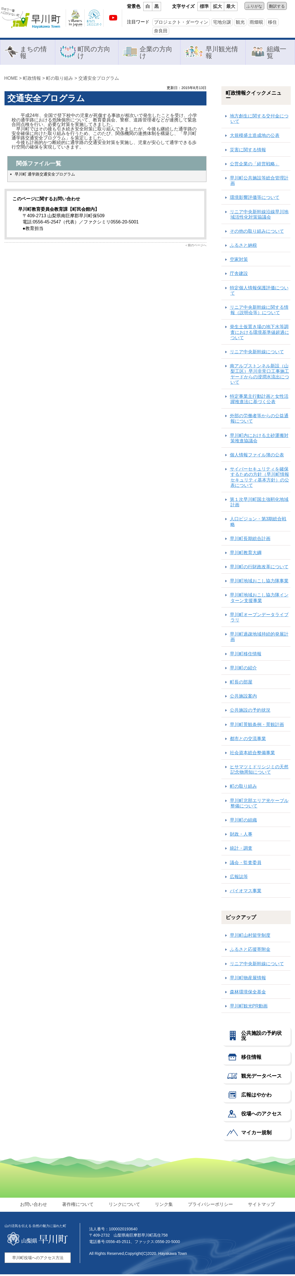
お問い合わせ (35, 1206)
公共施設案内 (243, 697)
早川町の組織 (243, 821)
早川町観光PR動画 (249, 1007)
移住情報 (251, 1059)
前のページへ (197, 246)
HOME (11, 79)
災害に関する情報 (248, 151)
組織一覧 (276, 53)
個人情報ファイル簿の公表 (257, 456)
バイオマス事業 (245, 892)
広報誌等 (239, 878)
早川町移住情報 (245, 655)
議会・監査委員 (245, 864)
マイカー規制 (256, 1134)
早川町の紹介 (243, 669)
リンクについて (124, 1206)
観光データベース (261, 1077)
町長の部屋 (241, 683)
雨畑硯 (256, 22)
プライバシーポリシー (209, 1206)
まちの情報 (33, 53)
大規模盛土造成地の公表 (254, 137)
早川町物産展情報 (248, 979)
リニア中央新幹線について (257, 353)
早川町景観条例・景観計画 (257, 726)
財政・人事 (241, 835)
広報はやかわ (256, 1096)
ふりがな (254, 6)
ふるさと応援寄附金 (250, 951)
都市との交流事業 (248, 740)
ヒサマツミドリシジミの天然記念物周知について (259, 771)
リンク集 (164, 1206)
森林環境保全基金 (248, 993)
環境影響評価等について (254, 199)
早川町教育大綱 (245, 554)
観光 (240, 22)
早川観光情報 (222, 53)
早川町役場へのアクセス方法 (37, 1259)
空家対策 (239, 261)
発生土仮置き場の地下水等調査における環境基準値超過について (259, 333)
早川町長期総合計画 (250, 540)
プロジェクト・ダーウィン (181, 22)
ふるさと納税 (243, 247)
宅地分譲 (222, 22)
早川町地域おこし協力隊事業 (259, 582)
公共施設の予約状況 (250, 711)
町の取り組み (59, 79)
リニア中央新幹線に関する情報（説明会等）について (259, 312)
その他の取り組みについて (257, 232)
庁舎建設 (239, 275)
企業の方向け (156, 53)
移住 (272, 22)
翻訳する (277, 6)
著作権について (79, 1206)
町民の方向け (94, 53)
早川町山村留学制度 (250, 937)
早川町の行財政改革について (259, 568)
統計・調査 (241, 849)
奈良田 (161, 30)
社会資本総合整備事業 (252, 754)
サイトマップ (259, 1206)
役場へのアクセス (261, 1115)
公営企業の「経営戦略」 (254, 165)
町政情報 (32, 79)
